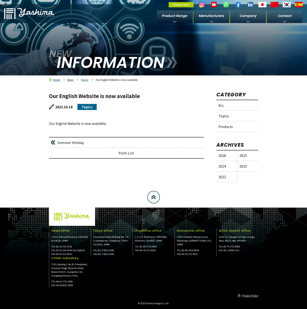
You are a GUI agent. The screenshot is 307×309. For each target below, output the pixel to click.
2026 (222, 155)
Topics (84, 79)
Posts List (126, 152)
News (70, 79)
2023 (243, 166)
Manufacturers (211, 15)
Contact (285, 15)
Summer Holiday (70, 142)
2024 (222, 166)
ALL (221, 105)
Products (225, 126)
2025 (243, 155)
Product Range (174, 15)
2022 (222, 176)
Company (248, 15)
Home (56, 79)
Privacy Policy (181, 4)
